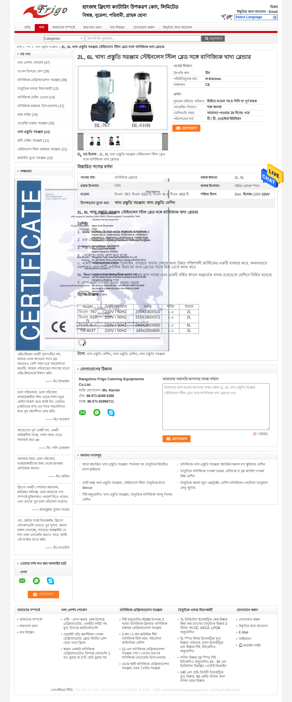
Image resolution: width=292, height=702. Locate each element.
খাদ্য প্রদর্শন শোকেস (30, 63)
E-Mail (243, 632)
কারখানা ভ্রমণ (92, 27)
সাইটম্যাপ (245, 639)
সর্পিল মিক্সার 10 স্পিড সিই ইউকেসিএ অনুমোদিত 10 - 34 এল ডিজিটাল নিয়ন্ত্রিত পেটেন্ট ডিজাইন (203, 662)
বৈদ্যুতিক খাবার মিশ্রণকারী (34, 89)
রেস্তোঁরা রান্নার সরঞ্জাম (32, 123)
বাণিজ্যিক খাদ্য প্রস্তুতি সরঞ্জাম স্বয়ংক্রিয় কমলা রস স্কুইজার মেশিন (222, 464)
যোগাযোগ (189, 128)
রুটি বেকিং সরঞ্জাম (29, 141)
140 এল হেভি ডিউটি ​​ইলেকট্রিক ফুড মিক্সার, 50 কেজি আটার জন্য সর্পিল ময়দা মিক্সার (202, 676)
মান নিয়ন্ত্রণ (117, 27)
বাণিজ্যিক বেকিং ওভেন (32, 97)
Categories (52, 39)
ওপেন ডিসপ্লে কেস (30, 71)
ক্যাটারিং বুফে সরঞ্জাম (31, 158)
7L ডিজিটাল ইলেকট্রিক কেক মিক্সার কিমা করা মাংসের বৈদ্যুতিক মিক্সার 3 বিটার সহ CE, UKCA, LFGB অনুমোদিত (204, 626)
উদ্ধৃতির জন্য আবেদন (251, 12)
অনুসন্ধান (215, 38)
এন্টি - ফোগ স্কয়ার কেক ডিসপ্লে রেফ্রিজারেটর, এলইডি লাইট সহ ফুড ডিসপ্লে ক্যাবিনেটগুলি (84, 624)
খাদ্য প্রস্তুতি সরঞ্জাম (46, 46)
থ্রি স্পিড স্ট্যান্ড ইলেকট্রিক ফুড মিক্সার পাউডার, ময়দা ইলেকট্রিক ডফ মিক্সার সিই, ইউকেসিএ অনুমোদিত (201, 645)
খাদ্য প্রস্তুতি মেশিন (99, 354)
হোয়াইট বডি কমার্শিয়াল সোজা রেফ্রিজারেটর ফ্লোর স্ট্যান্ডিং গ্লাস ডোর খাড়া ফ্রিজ (84, 638)
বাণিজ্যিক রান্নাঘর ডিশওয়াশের (37, 106)
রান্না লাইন (24, 115)
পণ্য (41, 27)
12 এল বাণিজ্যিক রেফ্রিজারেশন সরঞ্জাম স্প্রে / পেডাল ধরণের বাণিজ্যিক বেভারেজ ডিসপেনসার (144, 653)
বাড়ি (27, 27)
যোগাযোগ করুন (143, 27)
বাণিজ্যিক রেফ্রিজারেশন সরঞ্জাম (38, 80)
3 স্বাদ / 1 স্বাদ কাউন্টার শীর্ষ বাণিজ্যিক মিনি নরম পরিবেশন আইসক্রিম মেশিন (141, 638)
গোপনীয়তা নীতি (62, 690)
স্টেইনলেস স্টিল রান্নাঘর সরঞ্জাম (38, 149)
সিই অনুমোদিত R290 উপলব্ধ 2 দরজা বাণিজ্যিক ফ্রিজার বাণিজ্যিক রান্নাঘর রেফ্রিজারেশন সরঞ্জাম (144, 624)
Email (273, 12)
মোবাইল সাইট (250, 645)
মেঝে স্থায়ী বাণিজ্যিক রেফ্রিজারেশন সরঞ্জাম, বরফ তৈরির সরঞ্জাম (145, 666)
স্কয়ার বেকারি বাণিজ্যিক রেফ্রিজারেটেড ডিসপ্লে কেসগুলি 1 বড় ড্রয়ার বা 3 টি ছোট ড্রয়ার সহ (86, 653)
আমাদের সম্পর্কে (63, 27)
